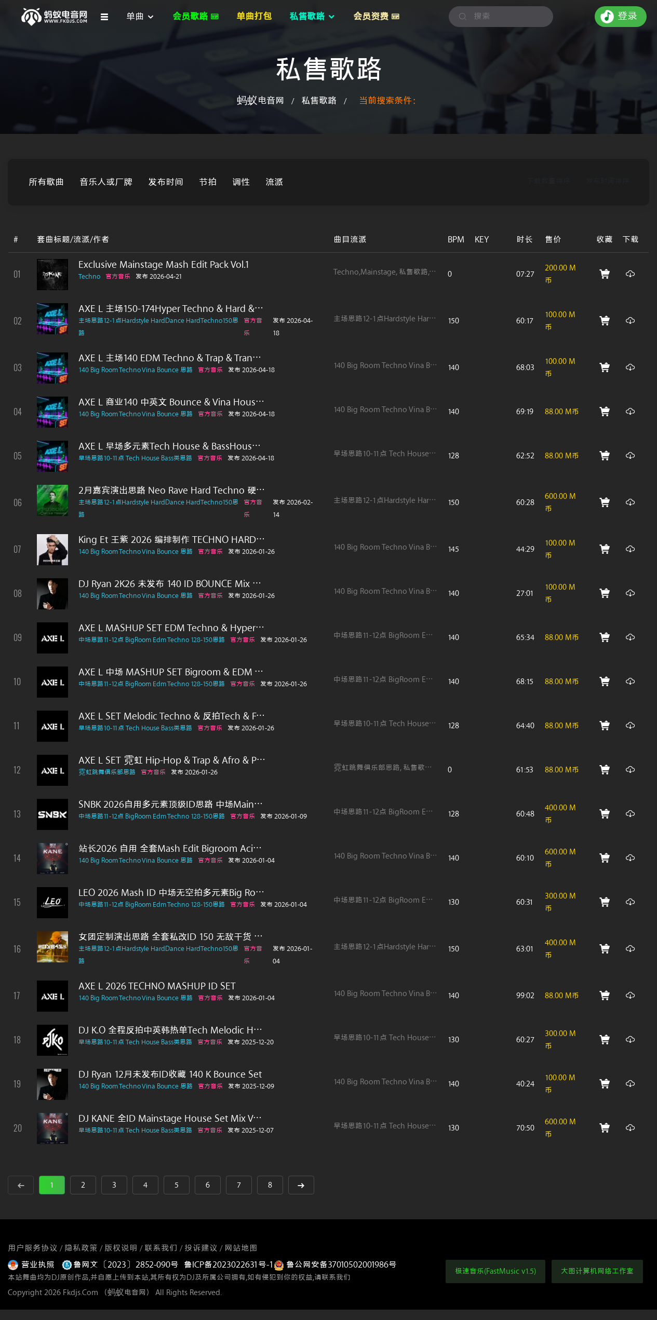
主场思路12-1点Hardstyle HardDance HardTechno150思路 (158, 327)
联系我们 (161, 1248)
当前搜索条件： (390, 100)
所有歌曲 (46, 182)
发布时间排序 (607, 181)
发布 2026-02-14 (293, 508)
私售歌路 (319, 100)
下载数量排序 (548, 181)
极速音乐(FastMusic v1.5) (495, 1271)
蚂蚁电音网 (260, 100)
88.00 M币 (562, 411)
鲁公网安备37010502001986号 (335, 1265)
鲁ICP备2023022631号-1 (229, 1265)
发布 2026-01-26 (251, 551)
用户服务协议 (33, 1248)
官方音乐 (117, 276)
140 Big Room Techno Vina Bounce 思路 (135, 370)
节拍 (208, 182)
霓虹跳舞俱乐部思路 (107, 772)
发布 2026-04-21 (159, 276)
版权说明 (121, 1248)
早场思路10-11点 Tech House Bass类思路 (135, 458)
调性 (241, 182)
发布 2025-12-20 (250, 1042)
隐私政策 (81, 1248)
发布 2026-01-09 (283, 816)
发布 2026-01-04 (251, 860)
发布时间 (165, 182)
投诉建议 (201, 1248)
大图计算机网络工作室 (597, 1271)
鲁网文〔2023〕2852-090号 (120, 1265)
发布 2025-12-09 (251, 1086)
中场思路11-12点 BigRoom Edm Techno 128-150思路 (151, 640)
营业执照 (32, 1265)
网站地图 (241, 1248)
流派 (274, 182)
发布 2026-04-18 (293, 327)
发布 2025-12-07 (250, 1130)
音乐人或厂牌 (105, 182)
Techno (89, 276)
